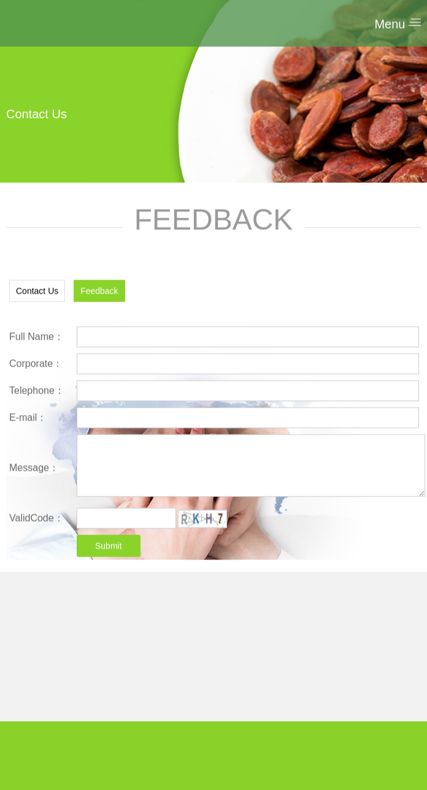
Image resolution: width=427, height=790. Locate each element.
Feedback (99, 295)
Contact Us (37, 295)
